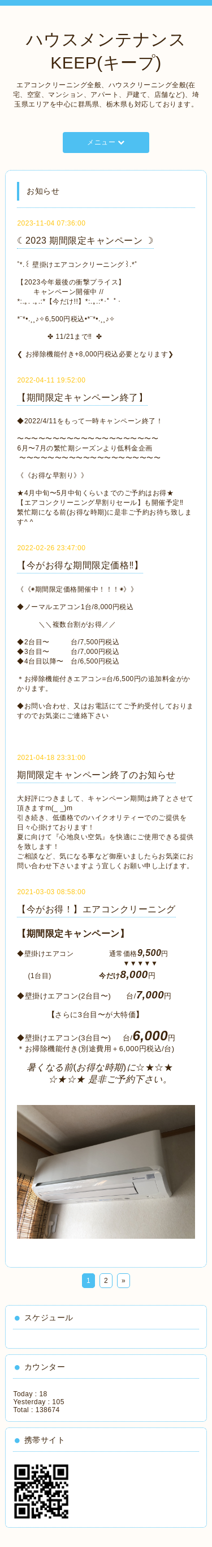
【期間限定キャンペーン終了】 (82, 397)
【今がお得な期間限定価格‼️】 (80, 565)
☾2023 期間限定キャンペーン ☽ (85, 240)
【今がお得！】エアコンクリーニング (96, 909)
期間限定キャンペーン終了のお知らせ (96, 775)
